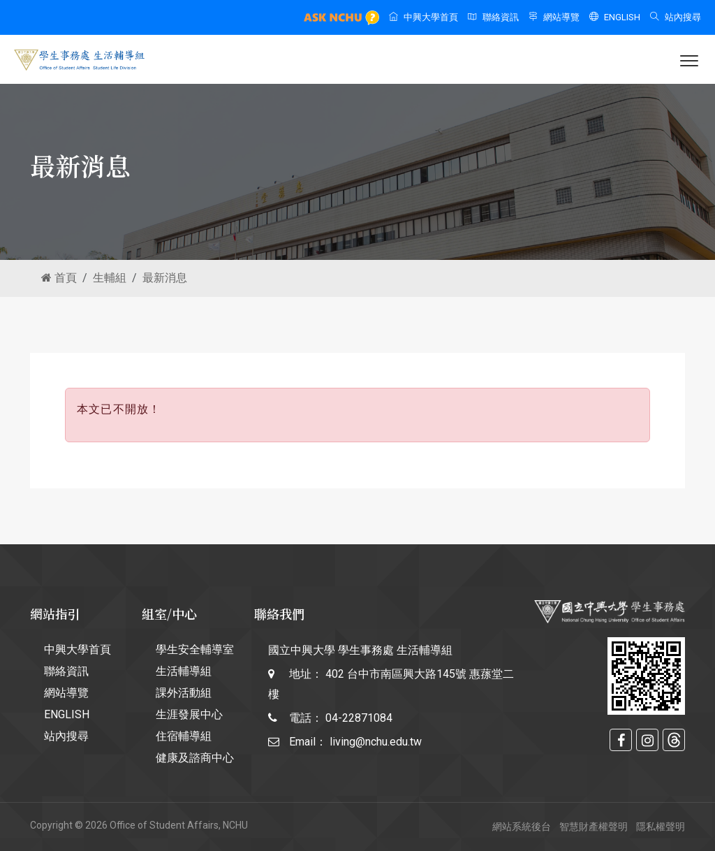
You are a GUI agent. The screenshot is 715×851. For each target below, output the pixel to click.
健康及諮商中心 (195, 757)
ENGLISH (614, 17)
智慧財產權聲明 (593, 826)
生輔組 (109, 277)
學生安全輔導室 (195, 649)
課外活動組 (184, 692)
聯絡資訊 (493, 17)
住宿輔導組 (184, 736)
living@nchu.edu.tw (376, 741)
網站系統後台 (521, 826)
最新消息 (164, 277)
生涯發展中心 (189, 714)
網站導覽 (554, 17)
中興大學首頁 (423, 17)
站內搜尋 (675, 17)
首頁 (59, 277)
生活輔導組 (184, 671)
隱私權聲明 (660, 826)
